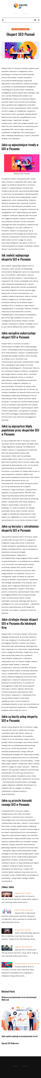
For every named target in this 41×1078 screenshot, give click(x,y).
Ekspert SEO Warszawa (24, 910)
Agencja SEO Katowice (23, 947)
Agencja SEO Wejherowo (10, 1043)
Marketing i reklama (20, 29)
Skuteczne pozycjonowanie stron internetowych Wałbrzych (19, 998)
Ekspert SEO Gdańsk (23, 930)
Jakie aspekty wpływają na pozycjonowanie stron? (20, 1036)
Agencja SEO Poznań (23, 893)
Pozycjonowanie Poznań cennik (27, 964)
